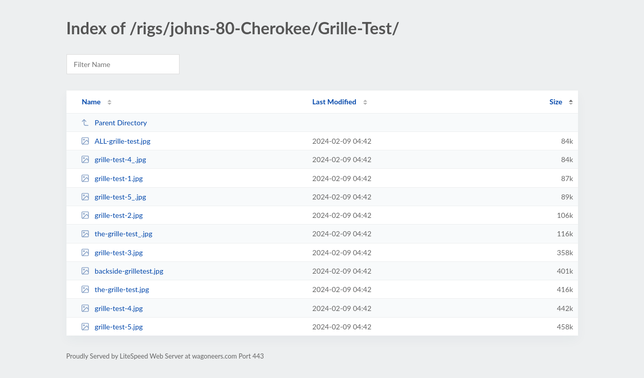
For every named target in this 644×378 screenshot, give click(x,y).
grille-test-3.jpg (112, 252)
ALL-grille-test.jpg (115, 141)
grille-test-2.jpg (112, 215)
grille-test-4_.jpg (113, 159)
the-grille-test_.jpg (116, 233)
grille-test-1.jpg (112, 178)
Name (91, 101)
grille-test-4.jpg (112, 308)
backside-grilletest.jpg (122, 270)
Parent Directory (114, 122)
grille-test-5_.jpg (113, 196)
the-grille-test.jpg (115, 289)
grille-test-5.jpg (112, 326)
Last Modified (335, 101)
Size (555, 101)
